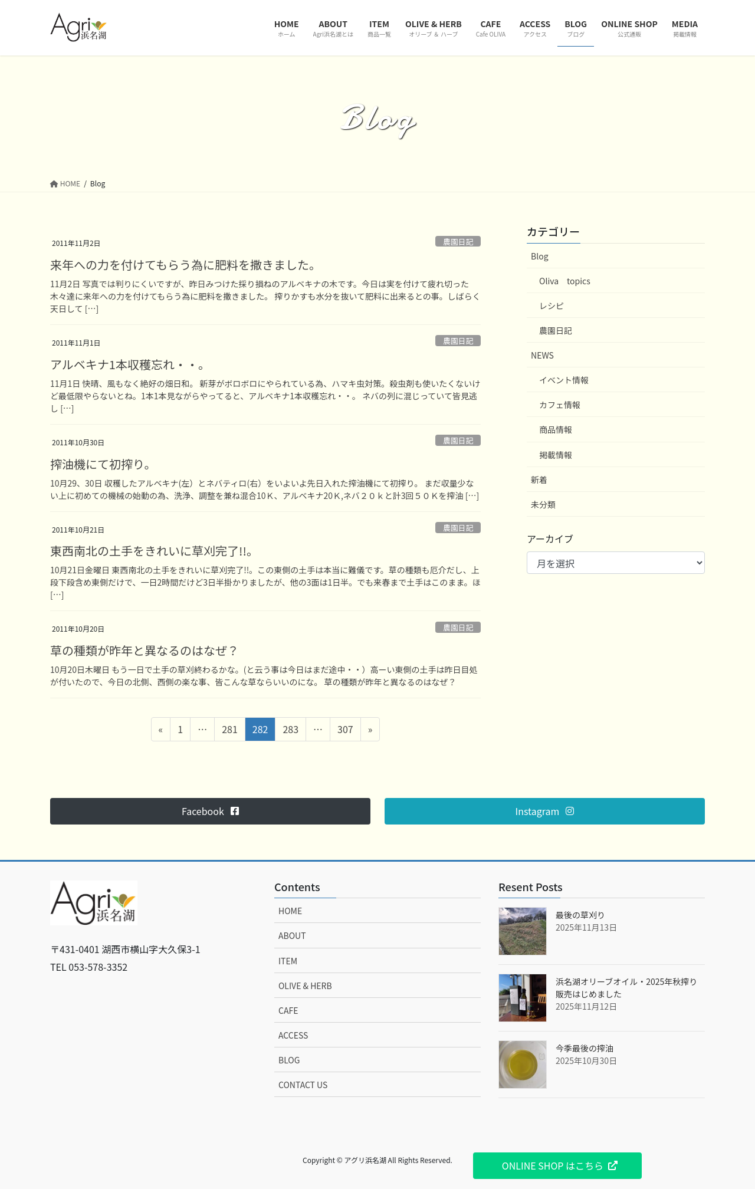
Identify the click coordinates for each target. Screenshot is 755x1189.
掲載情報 (555, 455)
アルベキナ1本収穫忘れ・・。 (130, 364)
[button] (210, 811)
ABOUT (292, 935)
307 (345, 731)
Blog (540, 256)
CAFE (288, 1010)
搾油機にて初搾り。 (103, 463)
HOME (290, 911)
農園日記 (458, 241)
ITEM (287, 961)
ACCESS (293, 1035)
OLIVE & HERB (305, 985)
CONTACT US (302, 1085)
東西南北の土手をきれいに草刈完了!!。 (154, 550)
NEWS (542, 355)
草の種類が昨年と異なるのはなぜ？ (144, 650)
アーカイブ (550, 538)
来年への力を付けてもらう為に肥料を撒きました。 (185, 264)
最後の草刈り (580, 915)
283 (290, 731)
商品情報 (555, 429)
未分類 (543, 504)
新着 (539, 479)
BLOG (289, 1060)
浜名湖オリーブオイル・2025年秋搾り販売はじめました (626, 987)
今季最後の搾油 (584, 1048)
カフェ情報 (559, 404)
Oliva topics (564, 281)
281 (229, 731)
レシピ (551, 305)
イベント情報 (564, 380)
